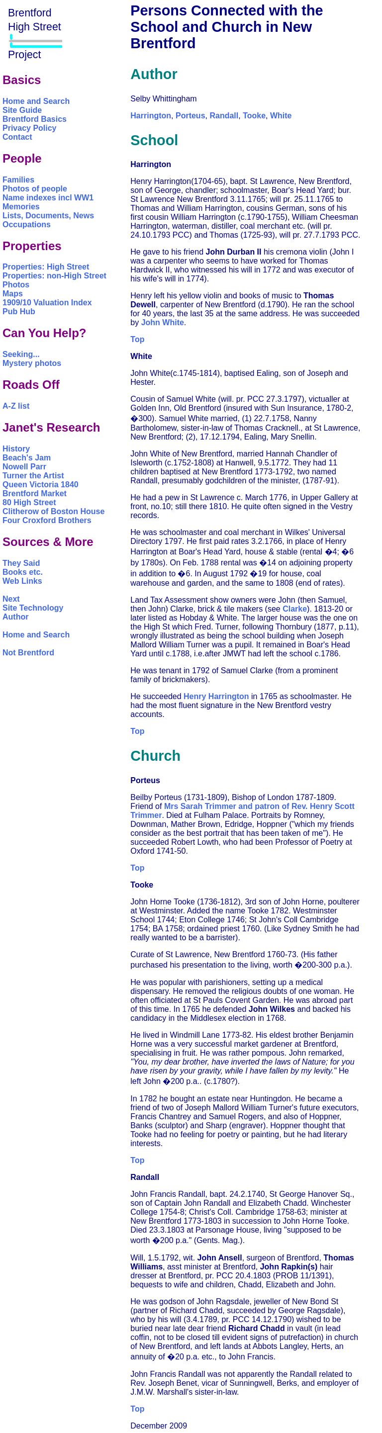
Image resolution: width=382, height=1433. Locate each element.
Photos (15, 284)
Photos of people (34, 188)
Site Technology (32, 608)
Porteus (190, 115)
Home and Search (36, 101)
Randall (223, 115)
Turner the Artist (33, 475)
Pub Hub (18, 311)
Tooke (254, 115)
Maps (12, 293)
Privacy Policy (29, 128)
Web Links (22, 581)
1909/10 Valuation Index (47, 302)
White (281, 115)
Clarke (295, 609)
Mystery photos (31, 363)
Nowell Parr (24, 466)
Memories (21, 206)
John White (162, 322)
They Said (21, 563)
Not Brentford (28, 652)
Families (18, 180)
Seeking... (21, 354)
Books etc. (22, 572)
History (16, 449)
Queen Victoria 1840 (40, 484)
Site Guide (22, 110)
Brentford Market (34, 493)
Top (137, 339)
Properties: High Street (45, 267)
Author (15, 617)
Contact (17, 137)
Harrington (150, 115)
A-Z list (15, 406)
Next (11, 599)
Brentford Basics (34, 119)
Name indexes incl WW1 (48, 197)
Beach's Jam (26, 457)
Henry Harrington (216, 696)
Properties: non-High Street (54, 275)
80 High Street (29, 502)
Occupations (26, 224)
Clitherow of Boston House (53, 511)
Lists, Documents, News (48, 215)
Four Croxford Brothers (47, 520)
